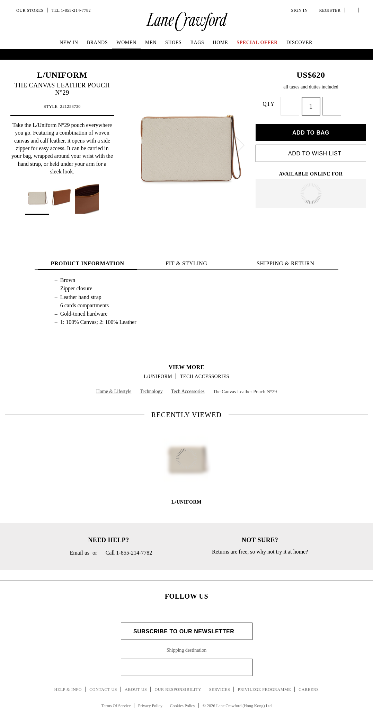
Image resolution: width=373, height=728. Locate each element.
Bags (197, 42)
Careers (309, 685)
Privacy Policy (150, 701)
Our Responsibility (177, 685)
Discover (299, 42)
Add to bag (310, 128)
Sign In (301, 10)
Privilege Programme (264, 685)
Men (151, 42)
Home (220, 42)
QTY (275, 104)
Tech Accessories (204, 372)
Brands (97, 42)
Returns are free (229, 547)
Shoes (173, 42)
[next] (240, 145)
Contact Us (103, 685)
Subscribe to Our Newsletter (186, 627)
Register (329, 10)
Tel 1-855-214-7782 (71, 10)
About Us (136, 685)
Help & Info (68, 685)
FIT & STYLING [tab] (186, 259)
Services (219, 685)
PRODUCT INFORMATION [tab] (87, 259)
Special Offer (257, 42)
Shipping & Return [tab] (285, 259)
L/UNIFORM (62, 74)
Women (126, 42)
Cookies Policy (182, 701)
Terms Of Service (116, 701)
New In (69, 42)
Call (126, 549)
